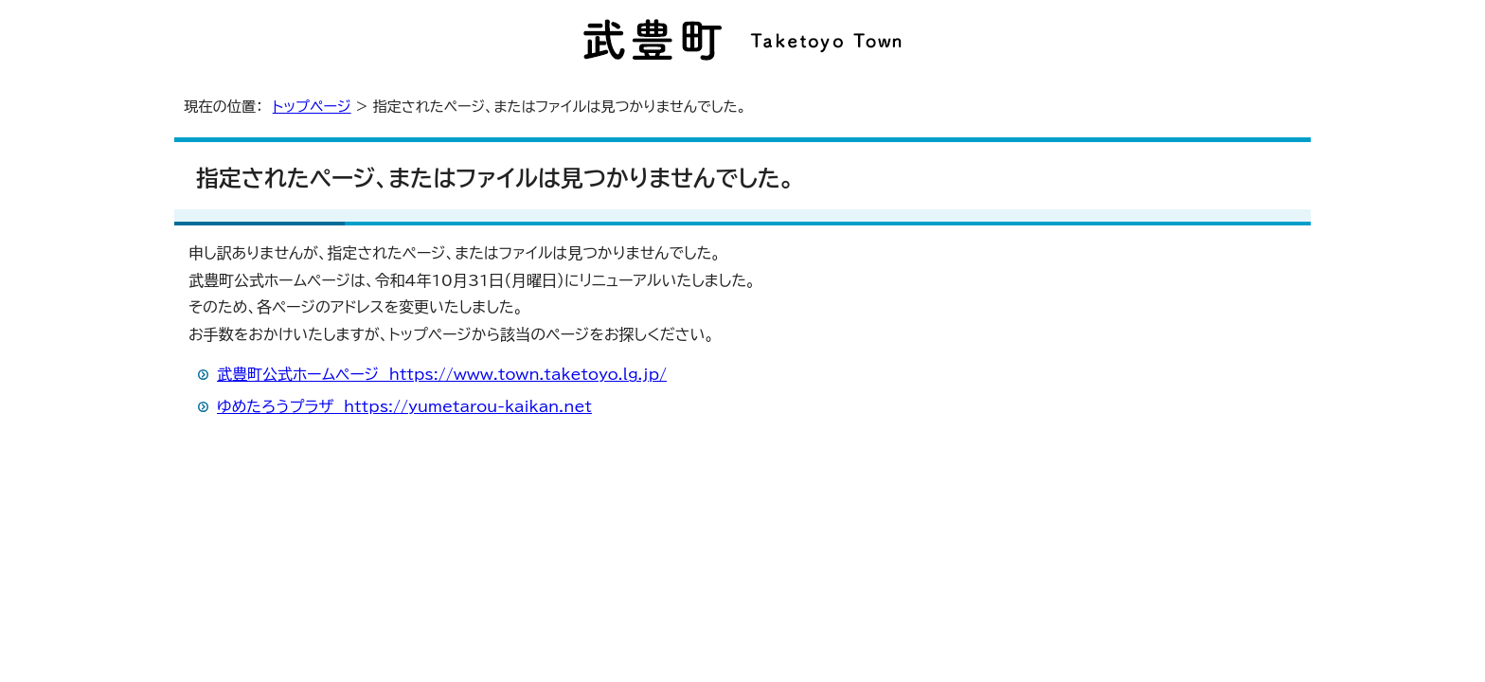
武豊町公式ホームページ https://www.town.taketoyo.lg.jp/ (442, 374)
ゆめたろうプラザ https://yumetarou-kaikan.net (404, 406)
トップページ (312, 106)
